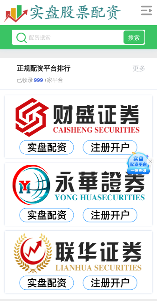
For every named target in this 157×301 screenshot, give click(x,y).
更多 (142, 68)
